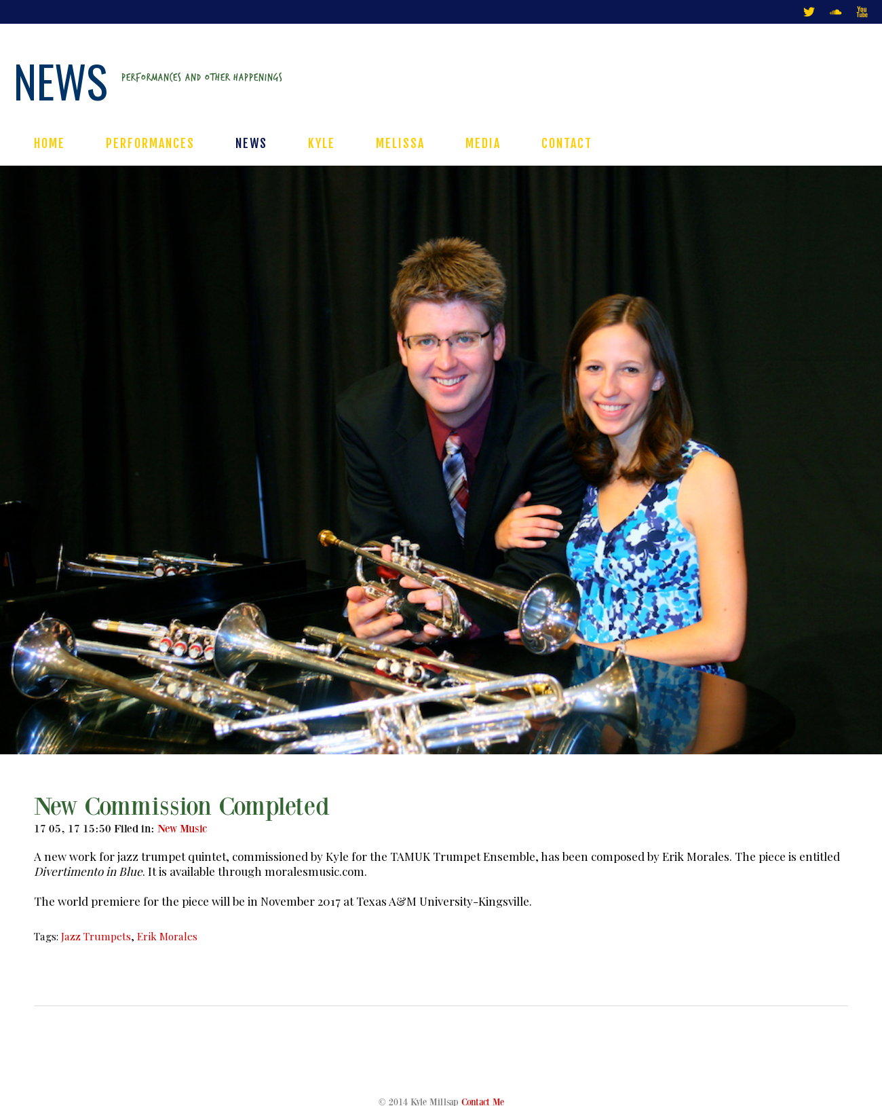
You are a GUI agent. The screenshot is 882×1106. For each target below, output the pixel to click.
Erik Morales (167, 936)
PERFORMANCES (150, 143)
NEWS (251, 143)
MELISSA (400, 143)
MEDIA (483, 143)
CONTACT (566, 143)
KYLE (321, 143)
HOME (49, 143)
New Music (182, 828)
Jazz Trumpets (96, 936)
